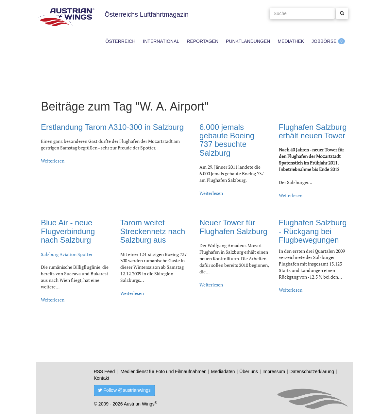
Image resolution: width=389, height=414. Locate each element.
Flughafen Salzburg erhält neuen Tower (313, 131)
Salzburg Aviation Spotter (67, 254)
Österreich (121, 41)
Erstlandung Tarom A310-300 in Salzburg (112, 127)
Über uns (248, 371)
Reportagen (202, 41)
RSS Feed (104, 371)
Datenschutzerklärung (312, 371)
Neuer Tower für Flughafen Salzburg (233, 226)
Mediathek (291, 41)
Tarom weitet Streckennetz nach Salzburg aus (152, 231)
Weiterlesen (52, 161)
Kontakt (101, 378)
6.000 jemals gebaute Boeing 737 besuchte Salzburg (226, 140)
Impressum (273, 371)
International (161, 41)
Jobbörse (324, 41)
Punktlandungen (248, 41)
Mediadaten (223, 371)
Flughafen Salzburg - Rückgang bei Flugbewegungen (313, 231)
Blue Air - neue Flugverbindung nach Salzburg (68, 231)
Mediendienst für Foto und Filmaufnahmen (164, 371)
